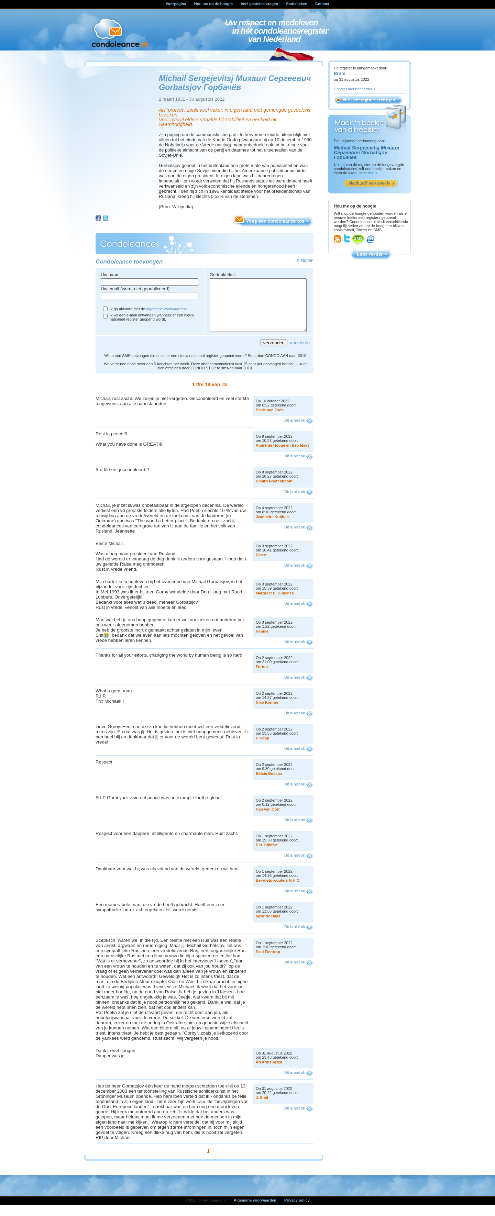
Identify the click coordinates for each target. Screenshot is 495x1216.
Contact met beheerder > (355, 89)
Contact (322, 4)
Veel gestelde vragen (259, 4)
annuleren (300, 353)
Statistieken (296, 4)
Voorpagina (176, 4)
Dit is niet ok (294, 430)
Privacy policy (297, 1210)
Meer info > (368, 173)
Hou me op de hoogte (213, 4)
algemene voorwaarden (166, 309)
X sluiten (305, 260)
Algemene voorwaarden (255, 1210)
